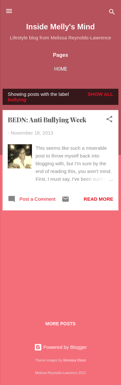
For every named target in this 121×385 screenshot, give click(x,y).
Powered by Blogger (60, 347)
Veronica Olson (74, 360)
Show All (100, 94)
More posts (60, 323)
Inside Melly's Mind (60, 27)
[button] (109, 120)
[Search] (112, 13)
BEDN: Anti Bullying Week (47, 119)
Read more (98, 199)
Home (60, 69)
